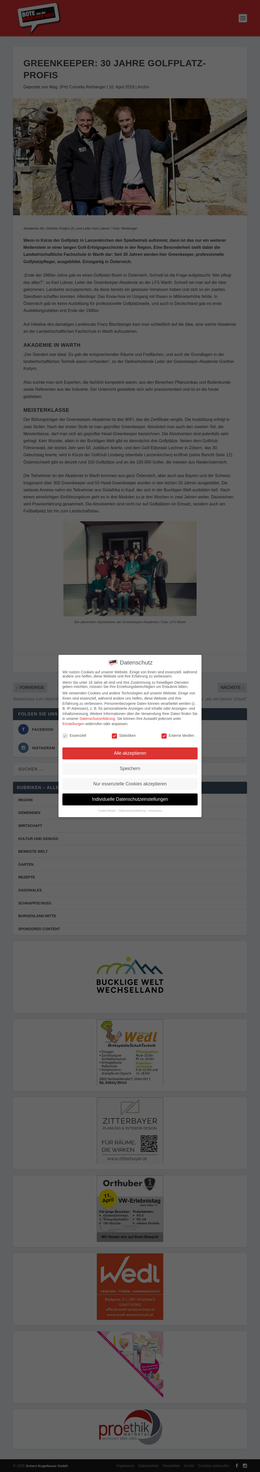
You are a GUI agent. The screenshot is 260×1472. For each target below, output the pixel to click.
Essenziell (74, 735)
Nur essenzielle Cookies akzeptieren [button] (130, 783)
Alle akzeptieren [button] (130, 753)
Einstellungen (73, 724)
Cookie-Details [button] (107, 810)
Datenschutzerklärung (97, 719)
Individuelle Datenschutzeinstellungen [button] (130, 799)
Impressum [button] (155, 810)
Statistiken (124, 735)
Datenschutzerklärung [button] (132, 810)
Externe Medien (177, 735)
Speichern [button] (130, 768)
